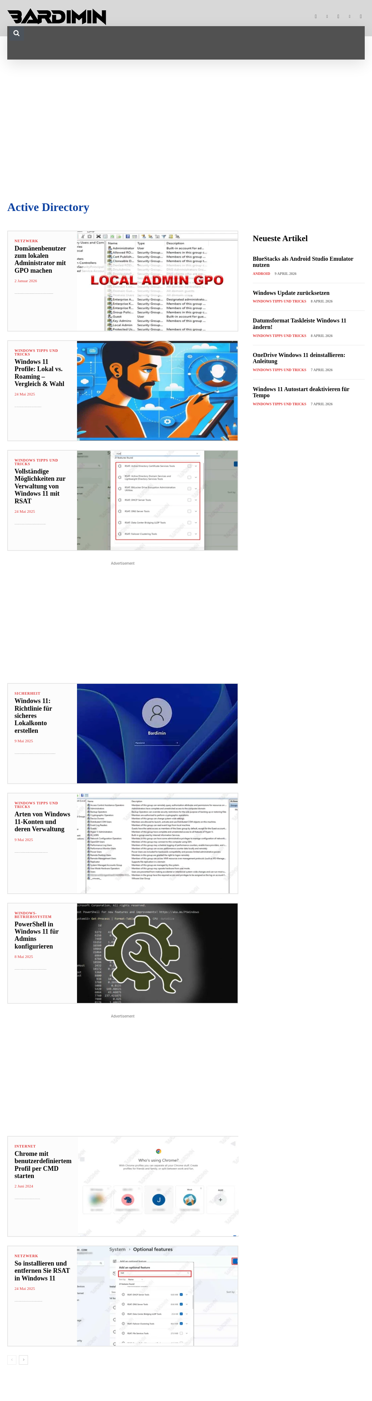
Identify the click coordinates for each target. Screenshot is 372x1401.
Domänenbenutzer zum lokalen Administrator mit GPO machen (39, 259)
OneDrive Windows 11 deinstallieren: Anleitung (299, 358)
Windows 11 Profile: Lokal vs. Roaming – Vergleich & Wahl (42, 369)
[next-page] (23, 1360)
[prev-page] (11, 1360)
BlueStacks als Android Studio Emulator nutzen (303, 262)
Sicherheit (27, 693)
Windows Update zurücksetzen (291, 293)
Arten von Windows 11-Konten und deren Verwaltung (41, 822)
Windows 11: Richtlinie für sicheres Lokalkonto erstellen (41, 712)
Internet (25, 1146)
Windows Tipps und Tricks (36, 352)
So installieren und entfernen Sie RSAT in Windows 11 (41, 1271)
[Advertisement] (186, 128)
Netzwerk (26, 241)
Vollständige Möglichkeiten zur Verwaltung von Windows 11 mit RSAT (39, 486)
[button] (16, 33)
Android (261, 274)
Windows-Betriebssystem (33, 915)
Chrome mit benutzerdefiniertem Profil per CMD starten (41, 1164)
